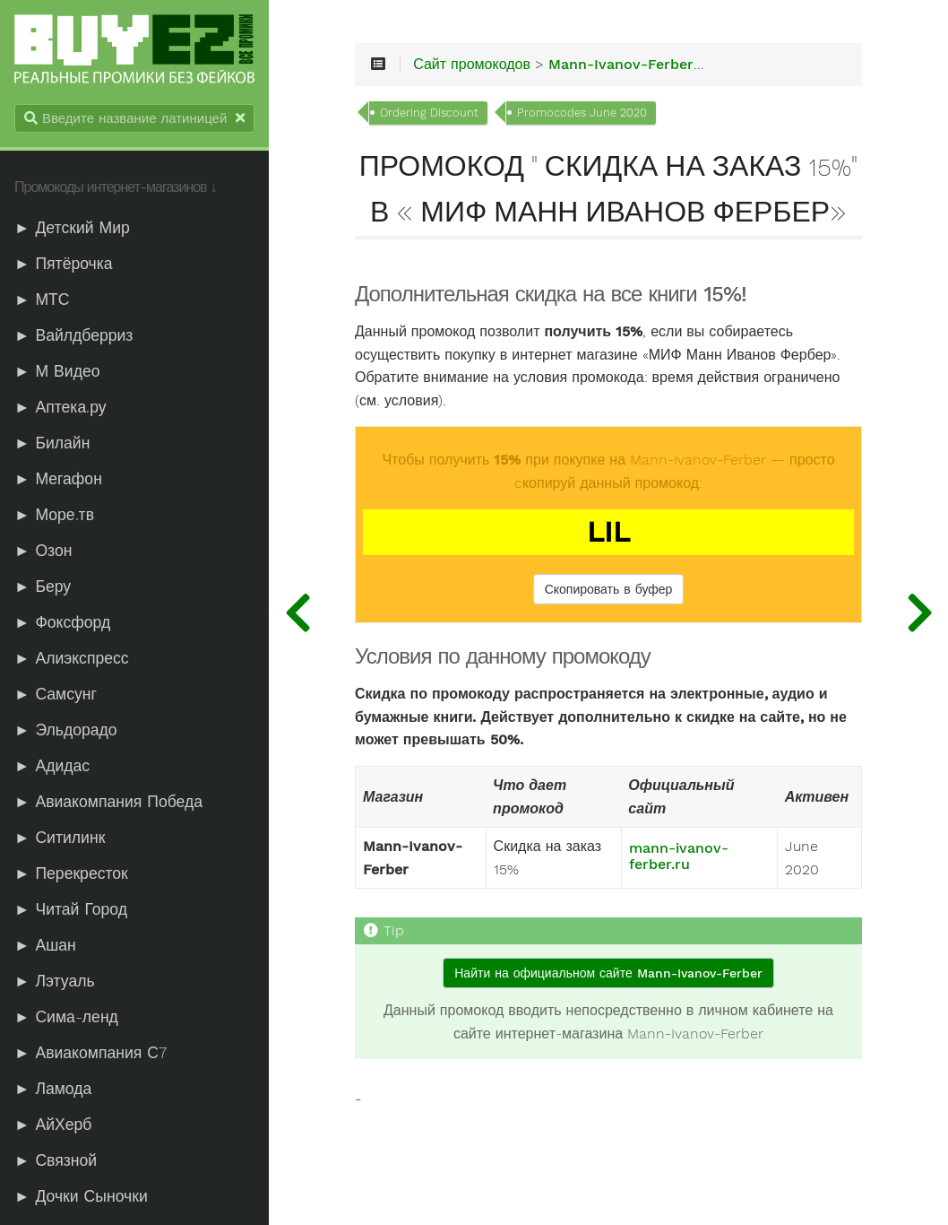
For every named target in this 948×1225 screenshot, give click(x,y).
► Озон (43, 551)
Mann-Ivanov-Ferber (621, 64)
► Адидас (52, 766)
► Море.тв (54, 515)
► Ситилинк (59, 838)
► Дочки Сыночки (81, 1196)
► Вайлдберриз (73, 335)
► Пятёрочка (63, 264)
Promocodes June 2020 (582, 112)
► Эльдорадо (65, 730)
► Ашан (45, 945)
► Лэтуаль (54, 981)
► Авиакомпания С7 (90, 1053)
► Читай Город (70, 909)
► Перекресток (71, 873)
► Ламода (52, 1089)
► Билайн (52, 443)
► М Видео (56, 371)
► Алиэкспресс (71, 658)
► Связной (55, 1160)
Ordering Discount (429, 112)
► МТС (42, 299)
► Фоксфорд (62, 622)
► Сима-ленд (66, 1017)
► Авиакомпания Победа (108, 802)
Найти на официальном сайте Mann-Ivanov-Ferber (608, 973)
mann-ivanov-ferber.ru (678, 856)
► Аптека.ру (60, 407)
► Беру (42, 586)
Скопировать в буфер (609, 589)
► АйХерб (52, 1125)
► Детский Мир (72, 228)
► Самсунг (55, 694)
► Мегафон (58, 479)
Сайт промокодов (471, 64)
